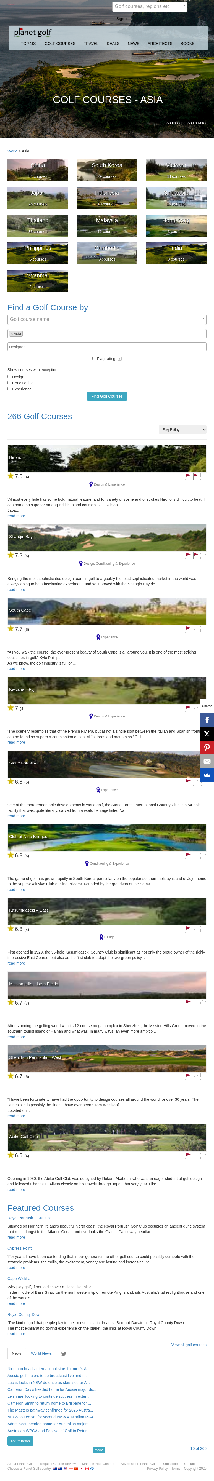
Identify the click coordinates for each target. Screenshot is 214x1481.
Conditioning (23, 383)
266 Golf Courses (39, 416)
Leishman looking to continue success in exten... (48, 1396)
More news (20, 1441)
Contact (189, 1464)
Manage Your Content (98, 1464)
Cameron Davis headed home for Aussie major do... (51, 1389)
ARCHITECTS (160, 43)
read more (16, 516)
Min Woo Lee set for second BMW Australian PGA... (52, 1417)
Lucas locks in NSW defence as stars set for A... (48, 1382)
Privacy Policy (157, 1469)
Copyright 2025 (195, 1469)
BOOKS (188, 43)
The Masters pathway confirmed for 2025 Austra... (50, 1410)
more (99, 1450)
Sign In (122, 19)
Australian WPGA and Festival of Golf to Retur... (48, 1431)
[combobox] (149, 7)
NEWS (133, 43)
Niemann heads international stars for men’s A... (48, 1369)
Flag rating (109, 359)
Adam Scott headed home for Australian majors (47, 1424)
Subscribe (170, 1464)
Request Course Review (57, 1464)
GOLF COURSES (60, 43)
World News (41, 1353)
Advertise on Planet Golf (138, 1464)
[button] (120, 359)
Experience (22, 389)
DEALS (113, 43)
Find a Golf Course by (47, 307)
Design (18, 377)
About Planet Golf (20, 1464)
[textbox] (25, 333)
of (198, 1448)
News (17, 1353)
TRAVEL (91, 43)
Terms (176, 1469)
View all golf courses (189, 1345)
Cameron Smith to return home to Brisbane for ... (49, 1403)
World (12, 151)
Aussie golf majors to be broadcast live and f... (47, 1375)
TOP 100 (28, 43)
